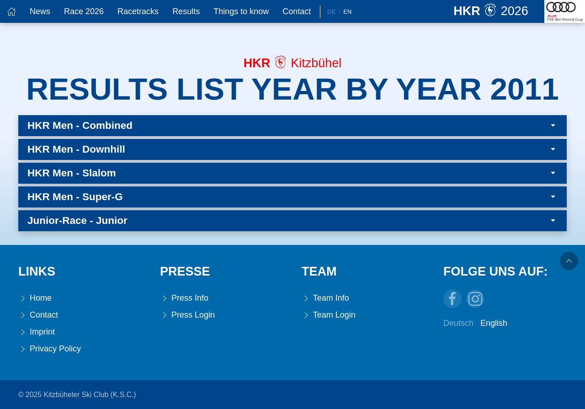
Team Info (325, 298)
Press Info (184, 298)
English (493, 323)
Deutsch (458, 323)
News (40, 11)
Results (186, 11)
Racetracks (138, 11)
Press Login (187, 315)
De (331, 11)
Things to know (241, 11)
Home (35, 298)
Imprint (36, 332)
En (347, 11)
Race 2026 (84, 11)
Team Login (329, 315)
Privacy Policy (49, 349)
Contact (296, 11)
